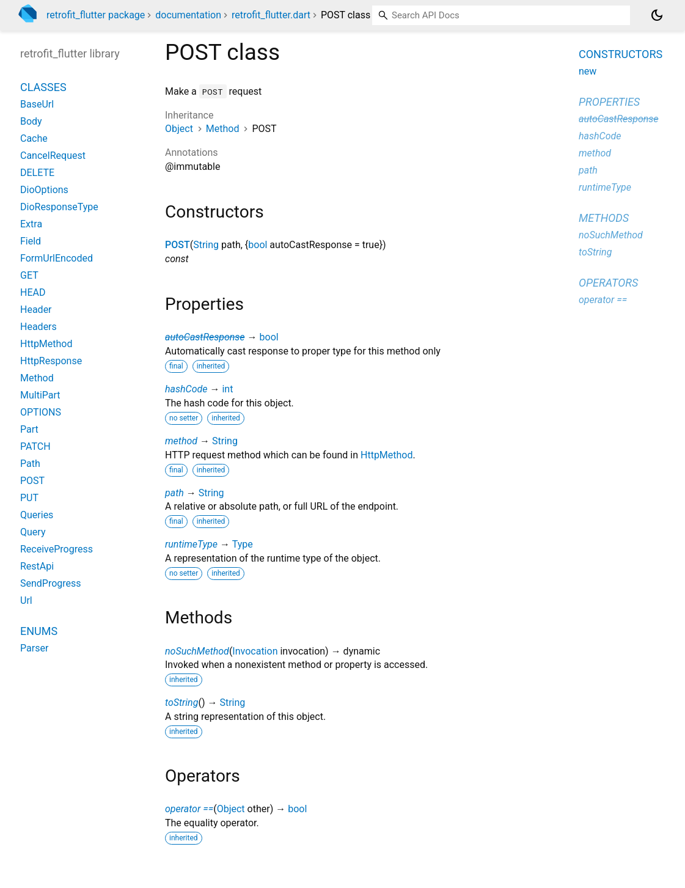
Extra (31, 224)
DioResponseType (59, 207)
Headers (38, 326)
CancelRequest (53, 155)
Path (30, 463)
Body (31, 121)
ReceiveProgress (56, 549)
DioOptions (44, 190)
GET (29, 275)
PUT (29, 498)
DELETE (37, 172)
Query (32, 532)
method (181, 441)
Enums (38, 631)
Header (36, 309)
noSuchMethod (197, 651)
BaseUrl (37, 104)
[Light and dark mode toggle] (657, 15)
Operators (608, 282)
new (587, 71)
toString (181, 702)
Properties (609, 101)
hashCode (186, 389)
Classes (43, 87)
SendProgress (50, 583)
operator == (189, 809)
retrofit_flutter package (95, 15)
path (174, 493)
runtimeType (191, 544)
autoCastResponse (205, 337)
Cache (34, 138)
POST (177, 245)
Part (29, 429)
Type (242, 544)
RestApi (37, 566)
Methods (604, 217)
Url (26, 600)
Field (30, 241)
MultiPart (40, 395)
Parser (34, 648)
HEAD (32, 292)
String (206, 245)
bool (257, 245)
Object (179, 128)
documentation (188, 15)
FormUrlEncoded (56, 258)
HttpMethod (387, 455)
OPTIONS (40, 412)
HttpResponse (51, 361)
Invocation (254, 651)
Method (223, 128)
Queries (36, 515)
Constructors (620, 54)
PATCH (35, 446)
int (227, 389)
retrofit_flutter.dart (271, 15)
